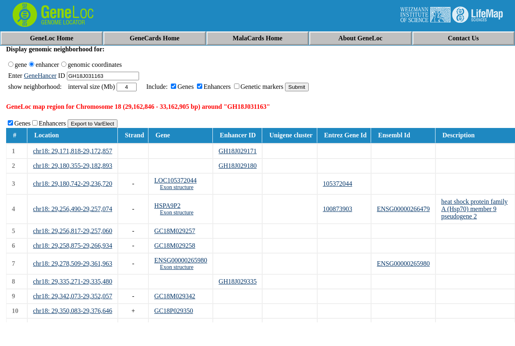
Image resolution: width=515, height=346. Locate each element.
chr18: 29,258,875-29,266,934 (72, 245)
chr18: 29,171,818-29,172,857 (72, 151)
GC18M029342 (174, 296)
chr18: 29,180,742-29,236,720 (72, 183)
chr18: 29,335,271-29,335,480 (72, 281)
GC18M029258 (174, 245)
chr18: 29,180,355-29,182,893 (72, 165)
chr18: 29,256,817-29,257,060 (72, 230)
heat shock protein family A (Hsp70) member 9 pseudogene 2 (474, 209)
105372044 (337, 183)
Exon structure (176, 187)
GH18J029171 (237, 151)
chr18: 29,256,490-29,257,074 (72, 208)
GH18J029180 (237, 165)
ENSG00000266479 (403, 208)
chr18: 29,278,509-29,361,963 (72, 263)
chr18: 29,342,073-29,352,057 (72, 296)
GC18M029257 (174, 230)
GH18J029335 (237, 281)
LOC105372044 (175, 180)
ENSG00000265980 (180, 260)
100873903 (337, 208)
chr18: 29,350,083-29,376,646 (72, 310)
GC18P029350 (173, 310)
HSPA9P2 (167, 205)
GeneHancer (40, 75)
